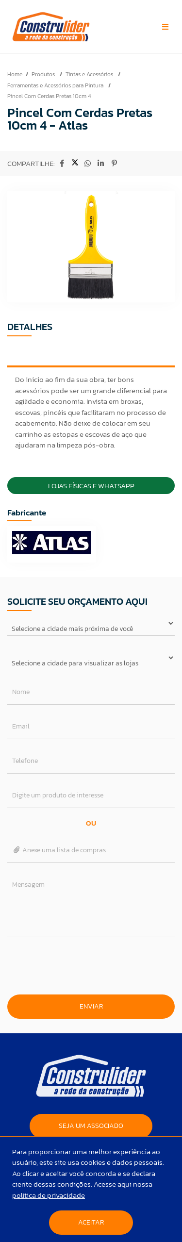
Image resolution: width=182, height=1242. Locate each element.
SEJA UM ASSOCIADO (91, 1126)
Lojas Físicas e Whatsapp (91, 485)
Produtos (44, 74)
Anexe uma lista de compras (59, 850)
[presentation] (91, 966)
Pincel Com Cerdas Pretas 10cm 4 (49, 96)
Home (14, 74)
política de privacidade (48, 1195)
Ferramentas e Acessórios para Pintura (56, 85)
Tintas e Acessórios (90, 74)
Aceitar (91, 1222)
